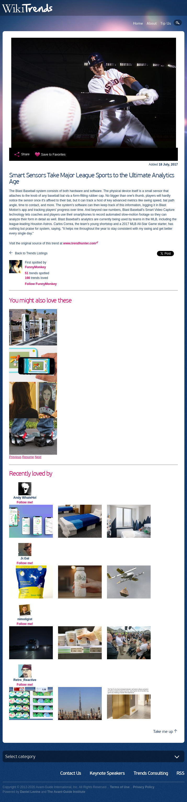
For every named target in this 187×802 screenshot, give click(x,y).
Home (138, 23)
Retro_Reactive (24, 680)
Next (38, 457)
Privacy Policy (143, 787)
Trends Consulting (151, 773)
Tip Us (165, 23)
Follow (41, 284)
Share (25, 154)
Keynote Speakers (107, 773)
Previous (15, 457)
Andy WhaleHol (24, 497)
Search (178, 23)
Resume (28, 457)
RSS (180, 773)
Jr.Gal (24, 558)
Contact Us (70, 773)
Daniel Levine (30, 792)
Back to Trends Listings (31, 253)
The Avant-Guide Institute (66, 792)
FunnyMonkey (35, 267)
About (152, 23)
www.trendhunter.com (79, 243)
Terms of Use (119, 787)
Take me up (165, 731)
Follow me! (25, 502)
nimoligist (25, 619)
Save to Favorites (53, 154)
